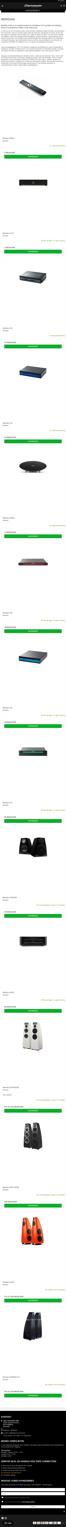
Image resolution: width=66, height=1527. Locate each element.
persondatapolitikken (28, 1502)
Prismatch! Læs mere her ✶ (12, 1473)
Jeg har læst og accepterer (20, 1502)
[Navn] (33, 1489)
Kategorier (33, 11)
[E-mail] (33, 1493)
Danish (61, 1)
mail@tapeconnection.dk (16, 1433)
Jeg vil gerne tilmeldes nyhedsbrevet (17, 1497)
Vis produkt (33, 157)
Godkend (33, 1506)
